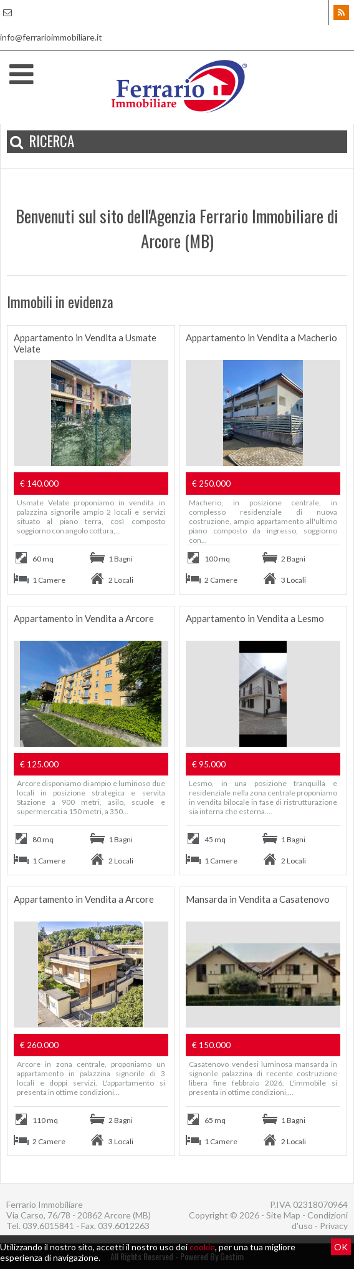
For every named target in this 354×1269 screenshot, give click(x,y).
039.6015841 (48, 1225)
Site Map (283, 1215)
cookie (202, 1247)
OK (341, 1247)
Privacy (334, 1225)
